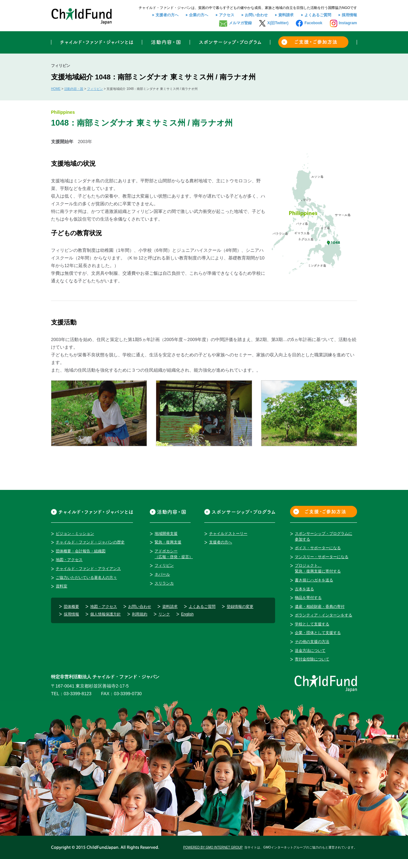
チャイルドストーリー (228, 533)
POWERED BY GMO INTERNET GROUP (213, 847)
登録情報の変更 (240, 606)
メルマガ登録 (240, 23)
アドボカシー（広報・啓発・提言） (174, 554)
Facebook (313, 23)
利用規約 (139, 614)
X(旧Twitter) (277, 23)
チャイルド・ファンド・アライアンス (88, 568)
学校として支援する (312, 624)
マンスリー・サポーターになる (321, 557)
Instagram (348, 23)
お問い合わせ (256, 15)
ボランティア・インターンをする (323, 615)
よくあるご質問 (317, 15)
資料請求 (286, 15)
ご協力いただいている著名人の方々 (86, 577)
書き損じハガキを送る (314, 580)
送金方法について (310, 650)
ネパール (162, 574)
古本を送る (304, 589)
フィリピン (95, 89)
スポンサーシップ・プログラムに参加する (323, 536)
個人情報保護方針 (105, 614)
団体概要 (71, 606)
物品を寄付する (308, 597)
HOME (56, 89)
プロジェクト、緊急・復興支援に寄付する (318, 568)
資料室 (61, 586)
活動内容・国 (73, 89)
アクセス (226, 15)
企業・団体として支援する (318, 632)
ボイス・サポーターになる (318, 548)
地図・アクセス (69, 559)
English (187, 614)
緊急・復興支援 (168, 542)
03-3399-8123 (77, 693)
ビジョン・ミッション (75, 533)
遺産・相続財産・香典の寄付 (320, 606)
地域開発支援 (166, 533)
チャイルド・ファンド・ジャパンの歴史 (90, 542)
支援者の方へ (167, 15)
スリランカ (164, 583)
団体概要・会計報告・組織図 (81, 551)
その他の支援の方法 (312, 641)
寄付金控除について (312, 659)
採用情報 (349, 15)
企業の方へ (198, 15)
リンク (164, 614)
